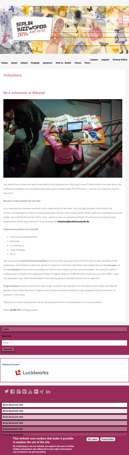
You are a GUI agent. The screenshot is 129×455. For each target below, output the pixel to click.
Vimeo (24, 391)
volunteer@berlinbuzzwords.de (73, 221)
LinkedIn (48, 391)
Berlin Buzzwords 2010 (13, 435)
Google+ (18, 391)
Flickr (36, 391)
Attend (24, 62)
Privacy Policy (120, 59)
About (14, 62)
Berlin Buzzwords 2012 (13, 423)
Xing (42, 391)
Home (5, 62)
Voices (77, 62)
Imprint (105, 59)
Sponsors (47, 62)
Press (87, 62)
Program (35, 62)
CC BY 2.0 (15, 309)
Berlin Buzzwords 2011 (13, 429)
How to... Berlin (63, 62)
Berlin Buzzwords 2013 (13, 417)
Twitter (6, 391)
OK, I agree (92, 441)
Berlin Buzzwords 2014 (13, 411)
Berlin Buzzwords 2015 (13, 405)
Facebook (12, 391)
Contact (94, 59)
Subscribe (8, 349)
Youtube (30, 391)
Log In (6, 329)
